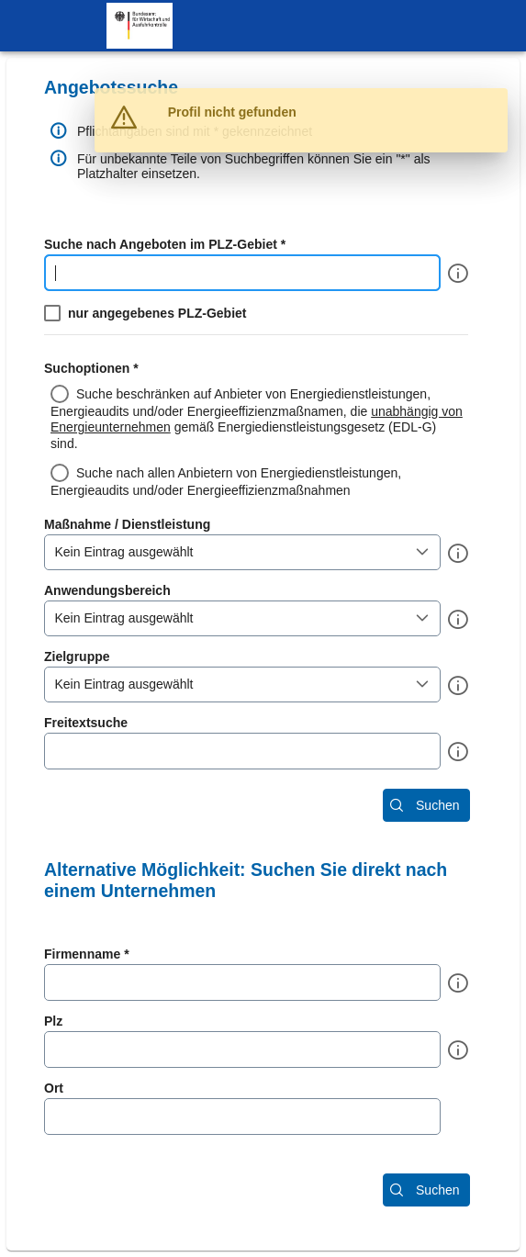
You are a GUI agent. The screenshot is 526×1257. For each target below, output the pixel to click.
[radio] (263, 417)
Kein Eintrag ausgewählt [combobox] (124, 551)
